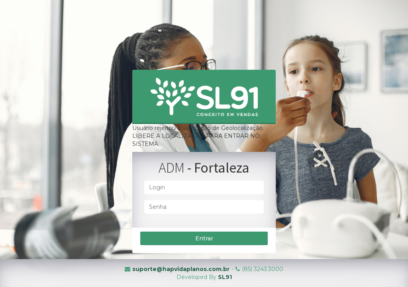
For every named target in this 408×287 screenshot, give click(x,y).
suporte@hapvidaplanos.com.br (181, 269)
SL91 (225, 277)
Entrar (204, 238)
